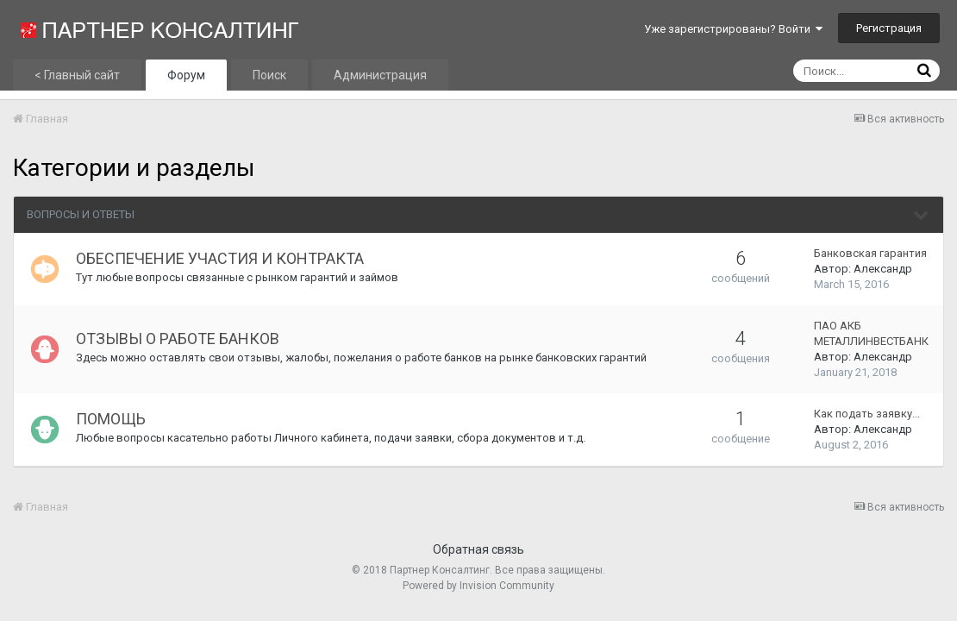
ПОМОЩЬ (111, 419)
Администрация (380, 75)
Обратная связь (478, 549)
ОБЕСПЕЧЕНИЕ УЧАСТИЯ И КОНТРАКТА (220, 258)
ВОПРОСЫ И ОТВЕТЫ (80, 214)
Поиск (269, 75)
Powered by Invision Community (478, 586)
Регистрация (889, 28)
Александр (883, 268)
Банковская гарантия (870, 253)
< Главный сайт (77, 75)
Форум (186, 75)
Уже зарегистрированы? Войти (733, 28)
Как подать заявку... (867, 413)
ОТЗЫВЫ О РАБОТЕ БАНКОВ (177, 338)
